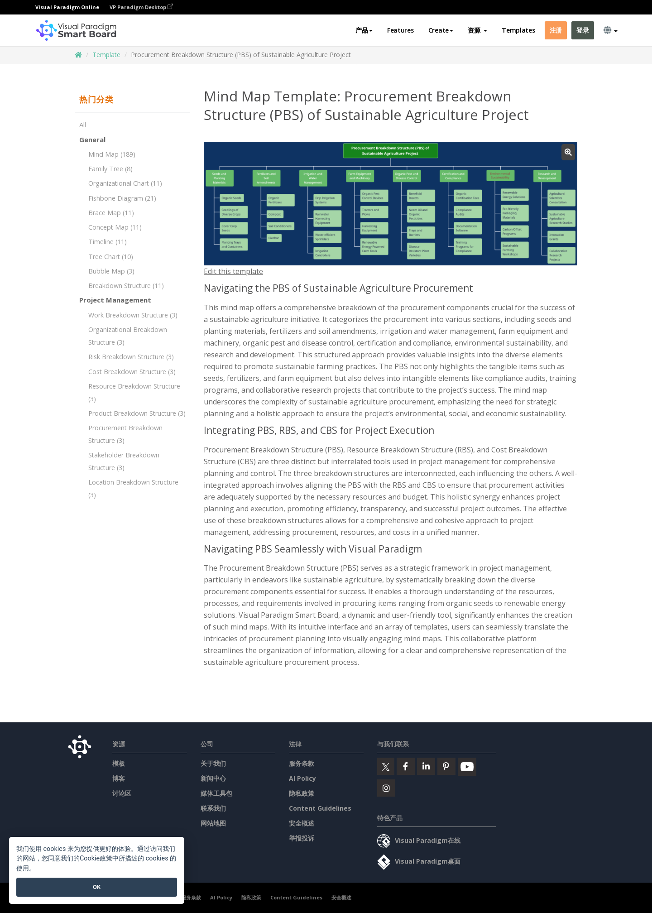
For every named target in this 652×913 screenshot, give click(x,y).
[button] (477, 30)
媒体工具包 (216, 793)
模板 (118, 763)
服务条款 (301, 763)
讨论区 (121, 793)
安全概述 (301, 823)
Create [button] (440, 30)
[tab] (132, 99)
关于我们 (213, 763)
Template (106, 54)
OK (97, 887)
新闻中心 (213, 778)
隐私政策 (301, 793)
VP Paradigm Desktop (141, 7)
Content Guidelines (320, 808)
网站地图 (213, 823)
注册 (556, 30)
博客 (118, 778)
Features (400, 30)
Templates (518, 30)
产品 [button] (363, 30)
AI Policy (302, 778)
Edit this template (233, 271)
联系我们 (213, 808)
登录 (582, 30)
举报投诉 (301, 838)
